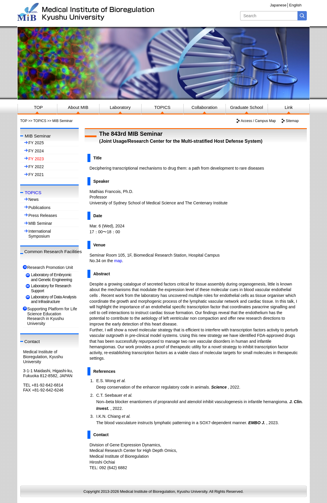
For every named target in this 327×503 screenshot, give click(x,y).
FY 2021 (36, 174)
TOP (23, 121)
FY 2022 (36, 166)
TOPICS (39, 121)
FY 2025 (36, 142)
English (295, 5)
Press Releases (42, 215)
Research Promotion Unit (50, 267)
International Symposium (39, 234)
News (33, 199)
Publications (39, 207)
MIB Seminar (40, 223)
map (118, 260)
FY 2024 (36, 151)
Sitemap (292, 121)
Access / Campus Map (258, 121)
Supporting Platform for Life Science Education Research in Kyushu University (52, 316)
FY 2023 (36, 158)
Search (302, 15)
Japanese (278, 5)
